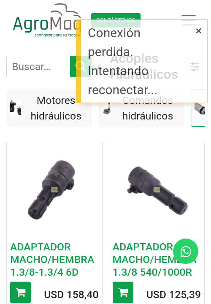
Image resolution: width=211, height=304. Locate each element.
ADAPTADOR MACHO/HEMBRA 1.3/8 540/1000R (155, 259)
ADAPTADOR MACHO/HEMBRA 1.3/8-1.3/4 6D (52, 259)
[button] (20, 292)
